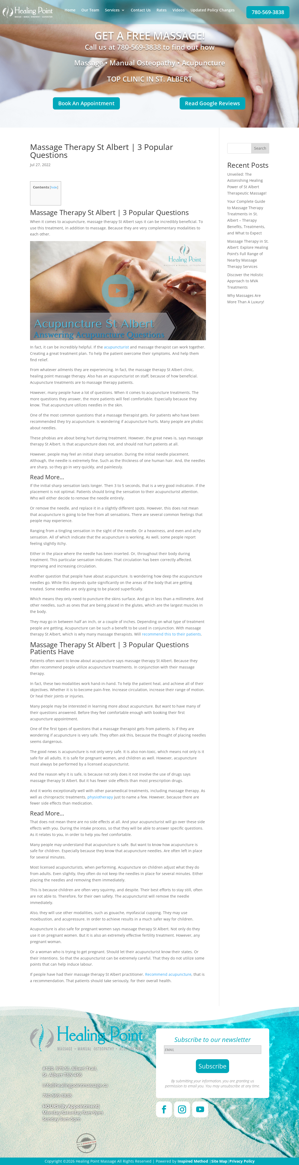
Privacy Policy (242, 1161)
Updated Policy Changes (213, 10)
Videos (178, 10)
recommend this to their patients (171, 634)
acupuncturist (116, 347)
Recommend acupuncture (168, 974)
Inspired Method (193, 1161)
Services (112, 10)
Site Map (219, 1161)
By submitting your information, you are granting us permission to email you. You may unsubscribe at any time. (212, 1083)
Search (260, 148)
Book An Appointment (86, 103)
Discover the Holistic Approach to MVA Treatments (245, 281)
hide (54, 187)
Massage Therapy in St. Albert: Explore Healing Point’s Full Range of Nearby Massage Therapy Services (248, 254)
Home (70, 10)
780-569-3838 (268, 12)
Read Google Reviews (212, 103)
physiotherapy (100, 797)
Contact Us (141, 10)
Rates (162, 10)
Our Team (90, 10)
